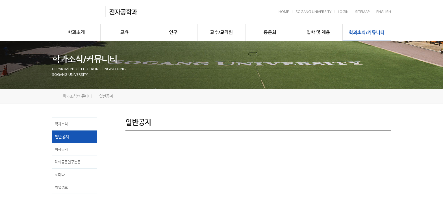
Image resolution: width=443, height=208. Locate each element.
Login (343, 11)
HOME (284, 11)
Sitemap (362, 11)
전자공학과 (123, 11)
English (383, 11)
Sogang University (313, 11)
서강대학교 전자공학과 (77, 11)
